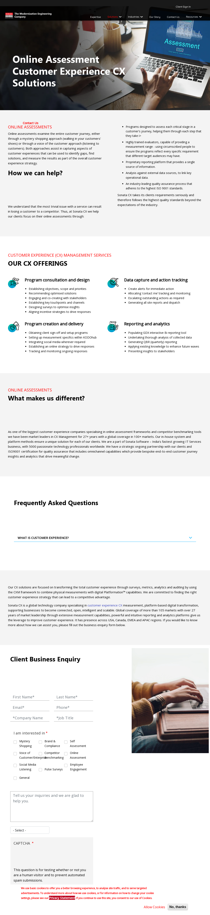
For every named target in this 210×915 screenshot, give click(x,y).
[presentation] (45, 857)
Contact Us (173, 16)
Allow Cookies (154, 907)
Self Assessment (78, 743)
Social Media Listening (27, 767)
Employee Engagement (78, 767)
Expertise (95, 16)
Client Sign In (183, 6)
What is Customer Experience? (106, 539)
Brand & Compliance (52, 743)
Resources (192, 16)
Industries (133, 16)
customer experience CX (105, 605)
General (24, 778)
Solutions (112, 16)
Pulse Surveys (54, 769)
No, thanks (177, 907)
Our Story (154, 16)
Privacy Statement (62, 898)
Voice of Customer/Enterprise (28, 755)
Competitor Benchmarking (54, 755)
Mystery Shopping (25, 743)
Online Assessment (78, 755)
